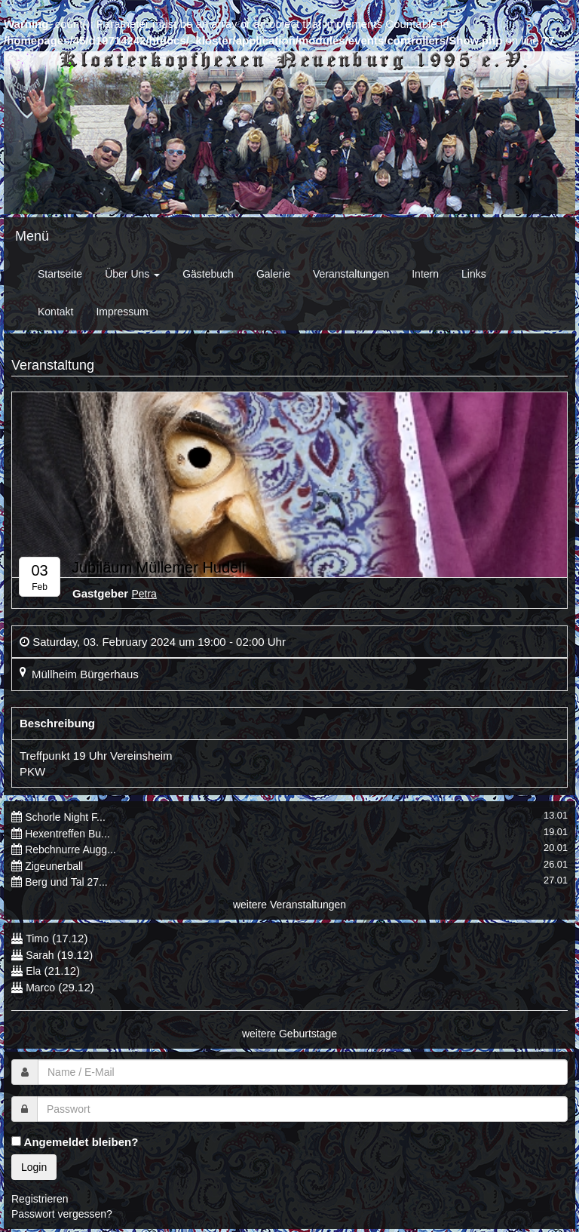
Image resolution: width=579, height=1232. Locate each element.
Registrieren (39, 1199)
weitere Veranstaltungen (289, 905)
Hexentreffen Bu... (67, 834)
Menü (32, 236)
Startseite (60, 274)
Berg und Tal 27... (66, 882)
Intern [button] (425, 274)
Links (473, 274)
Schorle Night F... (65, 817)
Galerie (273, 274)
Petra (143, 594)
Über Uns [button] (132, 274)
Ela (33, 971)
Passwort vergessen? (61, 1214)
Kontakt (55, 312)
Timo (37, 938)
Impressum (122, 312)
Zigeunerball (54, 866)
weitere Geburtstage (289, 1034)
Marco (40, 988)
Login (34, 1167)
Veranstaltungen (351, 274)
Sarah (40, 955)
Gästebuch (208, 274)
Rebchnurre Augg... (70, 849)
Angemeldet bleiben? (74, 1141)
